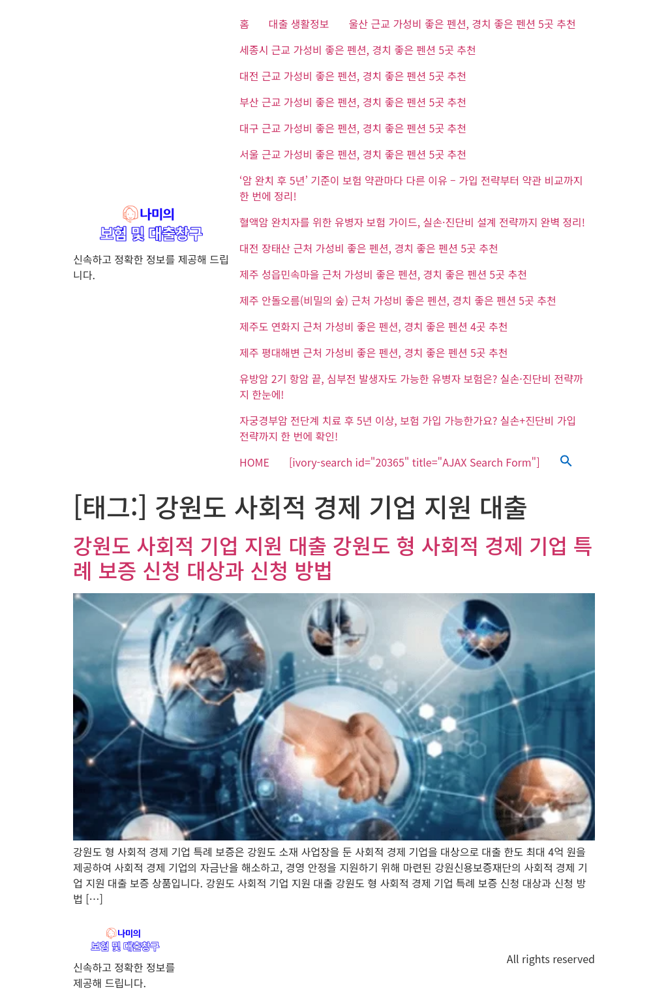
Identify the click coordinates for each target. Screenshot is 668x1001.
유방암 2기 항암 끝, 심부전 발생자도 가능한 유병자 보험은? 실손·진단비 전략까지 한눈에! (411, 386)
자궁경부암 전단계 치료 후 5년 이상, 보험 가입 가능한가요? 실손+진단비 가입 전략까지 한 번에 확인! (407, 428)
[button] (566, 462)
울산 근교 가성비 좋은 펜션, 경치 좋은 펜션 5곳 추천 (462, 23)
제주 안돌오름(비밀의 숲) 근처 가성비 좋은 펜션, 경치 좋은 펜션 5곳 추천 (397, 300)
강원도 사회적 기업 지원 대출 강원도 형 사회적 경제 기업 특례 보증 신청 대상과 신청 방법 (332, 557)
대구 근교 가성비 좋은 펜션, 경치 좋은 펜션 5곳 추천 (352, 128)
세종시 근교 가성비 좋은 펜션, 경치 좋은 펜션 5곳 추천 (357, 49)
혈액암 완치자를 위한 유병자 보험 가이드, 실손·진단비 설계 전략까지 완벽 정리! (412, 222)
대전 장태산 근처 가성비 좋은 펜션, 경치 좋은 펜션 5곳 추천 (368, 248)
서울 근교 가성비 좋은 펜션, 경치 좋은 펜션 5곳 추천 (352, 154)
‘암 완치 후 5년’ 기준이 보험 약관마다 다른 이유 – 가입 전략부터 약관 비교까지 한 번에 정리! (411, 188)
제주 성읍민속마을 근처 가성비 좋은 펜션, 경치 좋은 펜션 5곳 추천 (383, 274)
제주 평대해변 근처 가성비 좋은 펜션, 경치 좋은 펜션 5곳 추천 (373, 352)
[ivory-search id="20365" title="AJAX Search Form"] (414, 462)
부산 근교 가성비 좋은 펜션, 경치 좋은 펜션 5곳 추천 (352, 102)
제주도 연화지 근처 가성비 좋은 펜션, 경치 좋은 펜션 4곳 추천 (373, 326)
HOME (254, 462)
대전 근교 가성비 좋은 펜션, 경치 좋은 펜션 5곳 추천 (352, 76)
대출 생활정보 (299, 23)
